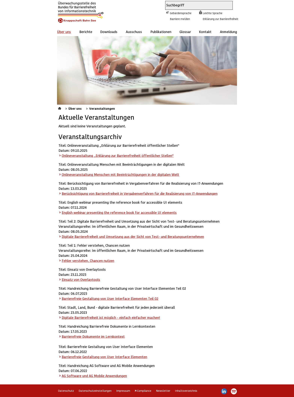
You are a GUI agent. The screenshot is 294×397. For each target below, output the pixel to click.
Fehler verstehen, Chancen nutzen (88, 260)
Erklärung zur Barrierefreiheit (220, 18)
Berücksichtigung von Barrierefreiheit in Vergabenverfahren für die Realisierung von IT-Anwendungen (140, 193)
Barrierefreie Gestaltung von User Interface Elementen (104, 357)
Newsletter (163, 390)
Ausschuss (134, 32)
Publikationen (160, 32)
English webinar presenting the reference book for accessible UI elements (119, 212)
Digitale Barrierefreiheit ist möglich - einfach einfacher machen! (111, 317)
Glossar (185, 32)
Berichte (85, 32)
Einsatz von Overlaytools (81, 279)
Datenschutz (66, 390)
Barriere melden (180, 18)
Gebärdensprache (180, 13)
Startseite (60, 107)
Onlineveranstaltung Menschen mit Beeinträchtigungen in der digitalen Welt (120, 174)
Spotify (234, 391)
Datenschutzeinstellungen (95, 390)
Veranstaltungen (102, 108)
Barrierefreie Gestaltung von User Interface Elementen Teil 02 (110, 298)
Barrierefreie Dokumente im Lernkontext (93, 336)
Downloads (108, 32)
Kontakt (205, 32)
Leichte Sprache (212, 13)
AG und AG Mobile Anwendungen (94, 376)
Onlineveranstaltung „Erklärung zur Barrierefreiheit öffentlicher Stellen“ (118, 155)
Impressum (123, 390)
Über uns (75, 108)
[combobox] (195, 5)
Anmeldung (228, 32)
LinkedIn (224, 391)
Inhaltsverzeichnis (186, 390)
